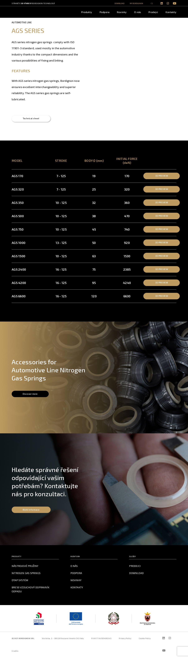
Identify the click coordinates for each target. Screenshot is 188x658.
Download (120, 3)
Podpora (105, 12)
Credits (15, 652)
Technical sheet (32, 119)
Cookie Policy (145, 639)
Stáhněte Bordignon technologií (33, 3)
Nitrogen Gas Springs (26, 573)
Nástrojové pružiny (25, 566)
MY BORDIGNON (136, 3)
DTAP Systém (20, 581)
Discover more (31, 395)
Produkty (86, 12)
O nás (137, 12)
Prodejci (153, 12)
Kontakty (171, 12)
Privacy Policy (125, 639)
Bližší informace (32, 510)
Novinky (122, 12)
